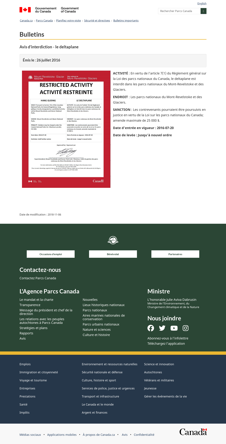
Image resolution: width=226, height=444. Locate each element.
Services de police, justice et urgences (108, 388)
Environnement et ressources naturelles (109, 364)
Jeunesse (150, 388)
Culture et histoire (96, 335)
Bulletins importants (126, 20)
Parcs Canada (44, 20)
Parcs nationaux (95, 310)
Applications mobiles (62, 435)
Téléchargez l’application (166, 343)
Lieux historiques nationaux (104, 305)
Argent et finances (94, 412)
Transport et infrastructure (100, 396)
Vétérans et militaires (159, 380)
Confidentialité (144, 435)
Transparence (30, 305)
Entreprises (27, 388)
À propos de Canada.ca (99, 435)
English (201, 3)
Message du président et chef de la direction (46, 312)
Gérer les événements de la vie (165, 396)
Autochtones (153, 372)
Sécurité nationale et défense (102, 372)
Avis (23, 338)
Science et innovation (159, 364)
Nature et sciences (97, 329)
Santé (23, 404)
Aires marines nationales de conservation (104, 317)
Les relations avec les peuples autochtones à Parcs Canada (42, 321)
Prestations (27, 396)
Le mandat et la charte (36, 299)
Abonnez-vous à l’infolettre (167, 338)
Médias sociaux (30, 435)
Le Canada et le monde (98, 404)
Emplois (25, 364)
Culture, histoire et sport (99, 380)
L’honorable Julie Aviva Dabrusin (173, 303)
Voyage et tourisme (33, 380)
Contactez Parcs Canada (38, 278)
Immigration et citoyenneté (39, 372)
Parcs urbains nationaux (101, 324)
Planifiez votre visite (68, 20)
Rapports (26, 333)
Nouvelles (90, 299)
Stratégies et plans (34, 328)
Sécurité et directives (97, 20)
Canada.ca (26, 20)
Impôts (25, 412)
